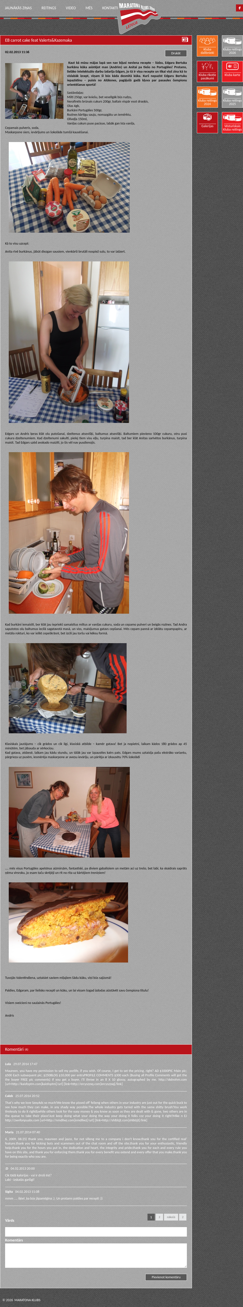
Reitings (49, 8)
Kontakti (110, 8)
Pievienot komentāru (166, 1277)
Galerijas (207, 126)
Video (71, 8)
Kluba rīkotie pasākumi (207, 76)
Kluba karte (232, 75)
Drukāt (176, 53)
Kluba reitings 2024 (207, 102)
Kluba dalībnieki (207, 51)
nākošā (171, 1217)
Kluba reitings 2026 (232, 51)
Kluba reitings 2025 (232, 102)
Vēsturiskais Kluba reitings (232, 128)
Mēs (89, 8)
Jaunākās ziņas (18, 8)
